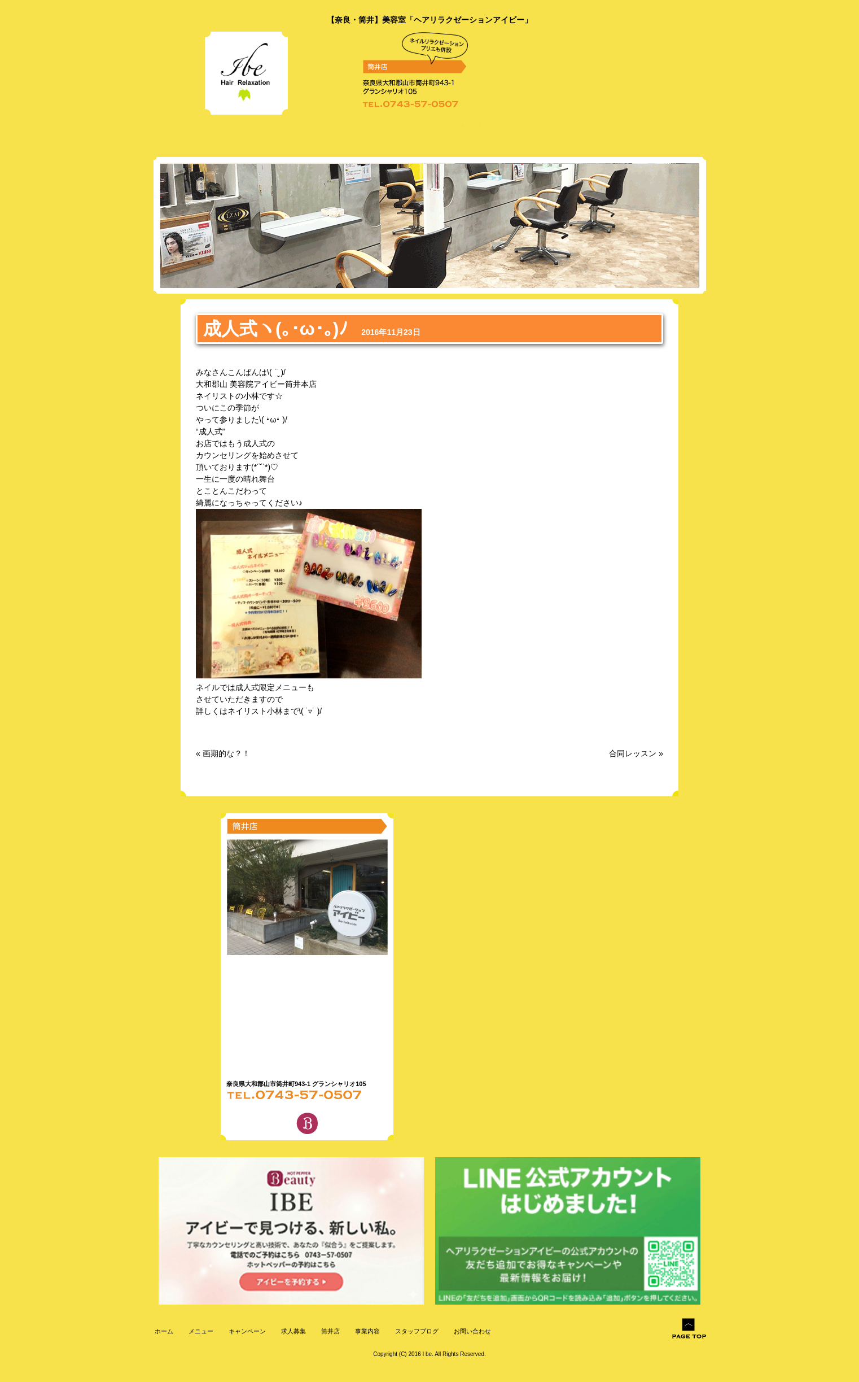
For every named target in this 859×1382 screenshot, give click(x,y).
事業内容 (366, 1331)
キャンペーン (246, 1331)
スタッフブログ (416, 1331)
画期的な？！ (226, 753)
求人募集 (292, 1331)
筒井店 (329, 1331)
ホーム (163, 1331)
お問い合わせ (471, 1331)
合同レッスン (632, 753)
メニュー (200, 1331)
